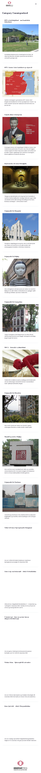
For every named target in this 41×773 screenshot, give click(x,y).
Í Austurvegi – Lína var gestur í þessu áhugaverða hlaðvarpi (17, 618)
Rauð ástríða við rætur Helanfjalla (16, 164)
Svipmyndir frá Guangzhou (13, 302)
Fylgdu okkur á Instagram (13, 115)
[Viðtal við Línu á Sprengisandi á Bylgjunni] (20, 543)
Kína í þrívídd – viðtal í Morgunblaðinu (17, 706)
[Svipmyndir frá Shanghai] (20, 227)
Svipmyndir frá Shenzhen (13, 393)
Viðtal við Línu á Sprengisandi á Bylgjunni (18, 528)
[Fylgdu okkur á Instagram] (20, 130)
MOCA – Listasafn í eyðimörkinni (15, 347)
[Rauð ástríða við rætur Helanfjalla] (20, 179)
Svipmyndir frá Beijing (12, 256)
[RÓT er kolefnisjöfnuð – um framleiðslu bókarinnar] (20, 38)
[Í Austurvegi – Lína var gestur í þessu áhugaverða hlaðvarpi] (20, 634)
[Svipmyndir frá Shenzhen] (20, 409)
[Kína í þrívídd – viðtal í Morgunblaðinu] (20, 722)
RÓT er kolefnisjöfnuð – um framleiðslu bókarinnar (17, 21)
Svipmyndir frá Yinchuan (13, 482)
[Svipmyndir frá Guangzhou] (20, 318)
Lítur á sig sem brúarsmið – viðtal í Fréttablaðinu (20, 571)
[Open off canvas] (35, 4)
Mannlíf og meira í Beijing (13, 437)
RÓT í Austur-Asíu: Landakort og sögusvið (18, 67)
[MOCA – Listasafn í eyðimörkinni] (20, 363)
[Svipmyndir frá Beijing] (20, 272)
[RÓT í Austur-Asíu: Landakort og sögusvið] (20, 83)
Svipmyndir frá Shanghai (13, 211)
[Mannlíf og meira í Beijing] (20, 452)
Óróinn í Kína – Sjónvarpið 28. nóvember (18, 662)
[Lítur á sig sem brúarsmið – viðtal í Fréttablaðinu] (20, 587)
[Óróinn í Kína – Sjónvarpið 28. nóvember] (20, 678)
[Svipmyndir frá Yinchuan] (20, 498)
